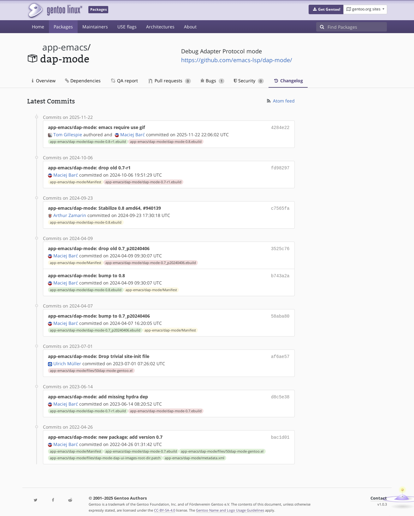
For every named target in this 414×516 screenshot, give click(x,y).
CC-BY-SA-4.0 (164, 504)
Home (38, 27)
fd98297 (280, 167)
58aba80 (280, 313)
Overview (44, 81)
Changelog (288, 81)
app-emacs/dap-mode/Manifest (75, 181)
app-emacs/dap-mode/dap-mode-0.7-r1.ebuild (143, 181)
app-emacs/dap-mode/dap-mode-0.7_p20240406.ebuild (150, 260)
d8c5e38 (280, 392)
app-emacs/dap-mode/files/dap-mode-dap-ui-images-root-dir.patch (105, 452)
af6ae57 (280, 352)
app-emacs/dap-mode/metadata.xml (194, 452)
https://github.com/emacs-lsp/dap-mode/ (236, 60)
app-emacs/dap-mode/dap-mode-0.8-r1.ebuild (88, 141)
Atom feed (280, 101)
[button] (326, 9)
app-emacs (64, 47)
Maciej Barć (132, 134)
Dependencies (83, 81)
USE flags (127, 27)
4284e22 (280, 127)
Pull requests (170, 81)
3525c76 (280, 246)
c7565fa (280, 207)
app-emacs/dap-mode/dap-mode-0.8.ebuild (166, 141)
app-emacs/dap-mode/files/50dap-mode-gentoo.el (91, 366)
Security (249, 81)
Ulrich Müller (67, 359)
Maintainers (95, 27)
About (190, 27)
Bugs (212, 81)
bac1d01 (280, 432)
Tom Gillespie (67, 134)
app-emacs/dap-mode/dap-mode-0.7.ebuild (166, 406)
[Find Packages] (357, 27)
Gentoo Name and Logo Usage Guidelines (230, 504)
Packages (63, 27)
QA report (124, 81)
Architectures (160, 27)
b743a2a (280, 273)
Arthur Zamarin (69, 213)
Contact (378, 492)
